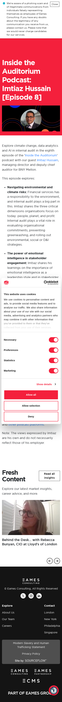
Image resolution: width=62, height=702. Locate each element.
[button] (49, 476)
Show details (44, 384)
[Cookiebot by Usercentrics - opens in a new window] (44, 282)
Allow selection (31, 405)
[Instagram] (31, 595)
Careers (7, 625)
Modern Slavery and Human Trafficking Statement (31, 645)
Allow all (31, 394)
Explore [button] (7, 605)
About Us (8, 612)
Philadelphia (52, 625)
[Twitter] (23, 595)
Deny (31, 416)
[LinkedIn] (39, 595)
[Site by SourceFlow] (31, 660)
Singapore (50, 632)
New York (50, 619)
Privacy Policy (31, 653)
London (49, 612)
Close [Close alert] (55, 4)
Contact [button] (49, 605)
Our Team (8, 619)
